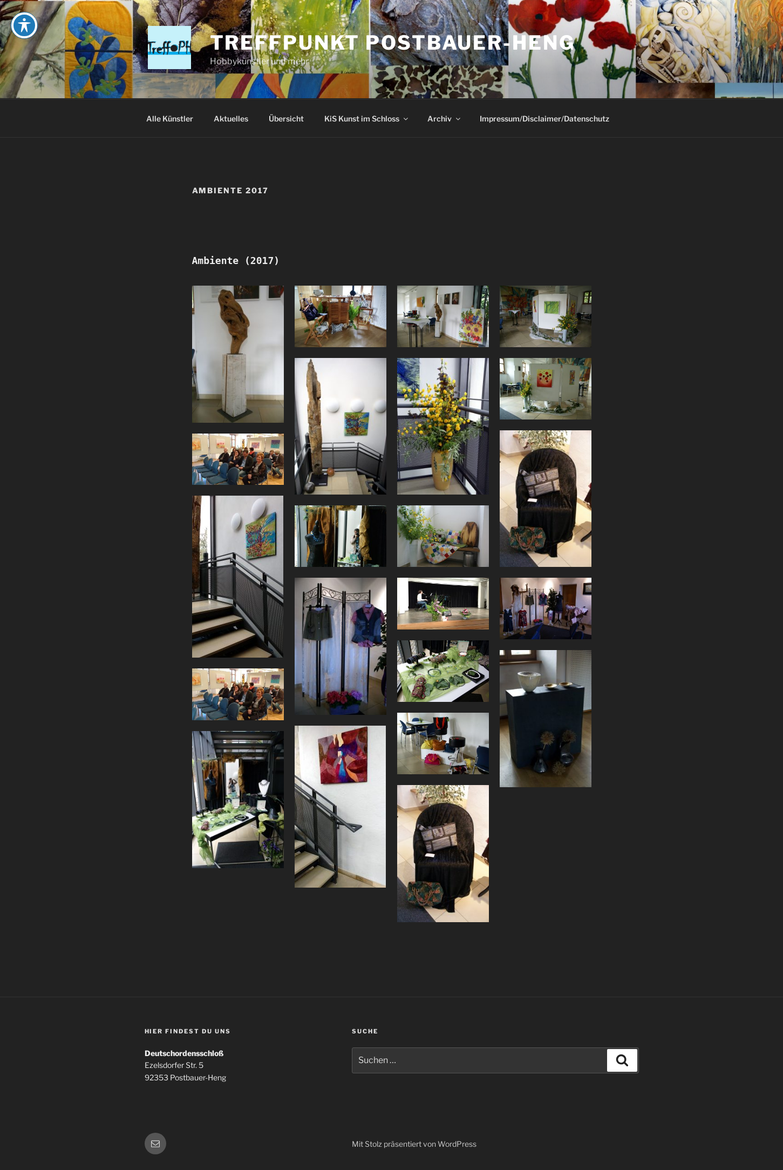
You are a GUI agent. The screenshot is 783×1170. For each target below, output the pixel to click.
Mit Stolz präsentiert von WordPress (414, 1143)
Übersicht (286, 118)
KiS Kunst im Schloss (367, 118)
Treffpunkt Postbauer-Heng (392, 43)
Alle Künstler (169, 118)
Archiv (444, 118)
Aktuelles (231, 118)
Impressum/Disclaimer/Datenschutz (544, 118)
